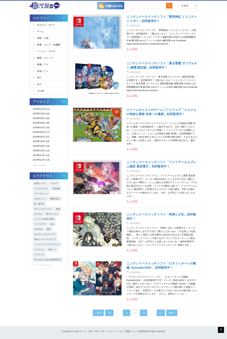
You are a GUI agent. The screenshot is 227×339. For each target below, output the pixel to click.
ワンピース (39, 254)
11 (126, 312)
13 (143, 312)
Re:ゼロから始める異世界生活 (47, 259)
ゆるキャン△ (40, 199)
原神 (49, 229)
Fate (52, 224)
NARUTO (38, 229)
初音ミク (52, 249)
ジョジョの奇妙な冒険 (44, 219)
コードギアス (40, 224)
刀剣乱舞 (56, 188)
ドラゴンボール (41, 188)
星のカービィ (52, 214)
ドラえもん (39, 249)
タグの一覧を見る (42, 265)
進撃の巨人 (55, 199)
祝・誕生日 (39, 204)
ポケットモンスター (43, 209)
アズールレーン (41, 193)
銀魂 (58, 209)
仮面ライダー (40, 183)
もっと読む (132, 48)
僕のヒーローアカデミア (45, 239)
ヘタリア (54, 183)
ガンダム (38, 214)
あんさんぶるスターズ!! (44, 234)
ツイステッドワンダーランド (47, 244)
